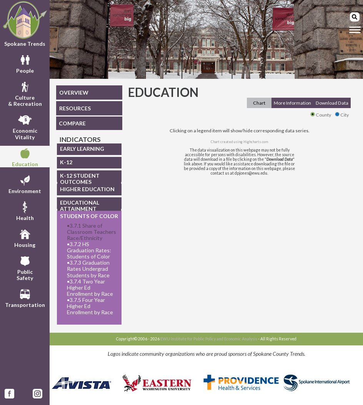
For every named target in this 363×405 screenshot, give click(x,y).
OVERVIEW (73, 92)
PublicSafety (25, 267)
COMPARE (72, 123)
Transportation (25, 297)
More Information (292, 103)
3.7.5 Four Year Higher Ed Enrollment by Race (90, 306)
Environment (24, 183)
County (320, 115)
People (25, 63)
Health (25, 210)
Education (25, 156)
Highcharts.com (255, 142)
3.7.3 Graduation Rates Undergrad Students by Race (88, 269)
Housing (24, 237)
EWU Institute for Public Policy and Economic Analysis (208, 339)
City (342, 115)
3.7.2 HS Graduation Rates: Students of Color (89, 250)
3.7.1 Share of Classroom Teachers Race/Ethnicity (91, 232)
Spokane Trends (25, 23)
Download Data (332, 103)
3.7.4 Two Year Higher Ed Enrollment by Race (90, 287)
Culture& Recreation (25, 93)
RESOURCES (75, 108)
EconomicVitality (25, 126)
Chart (259, 103)
